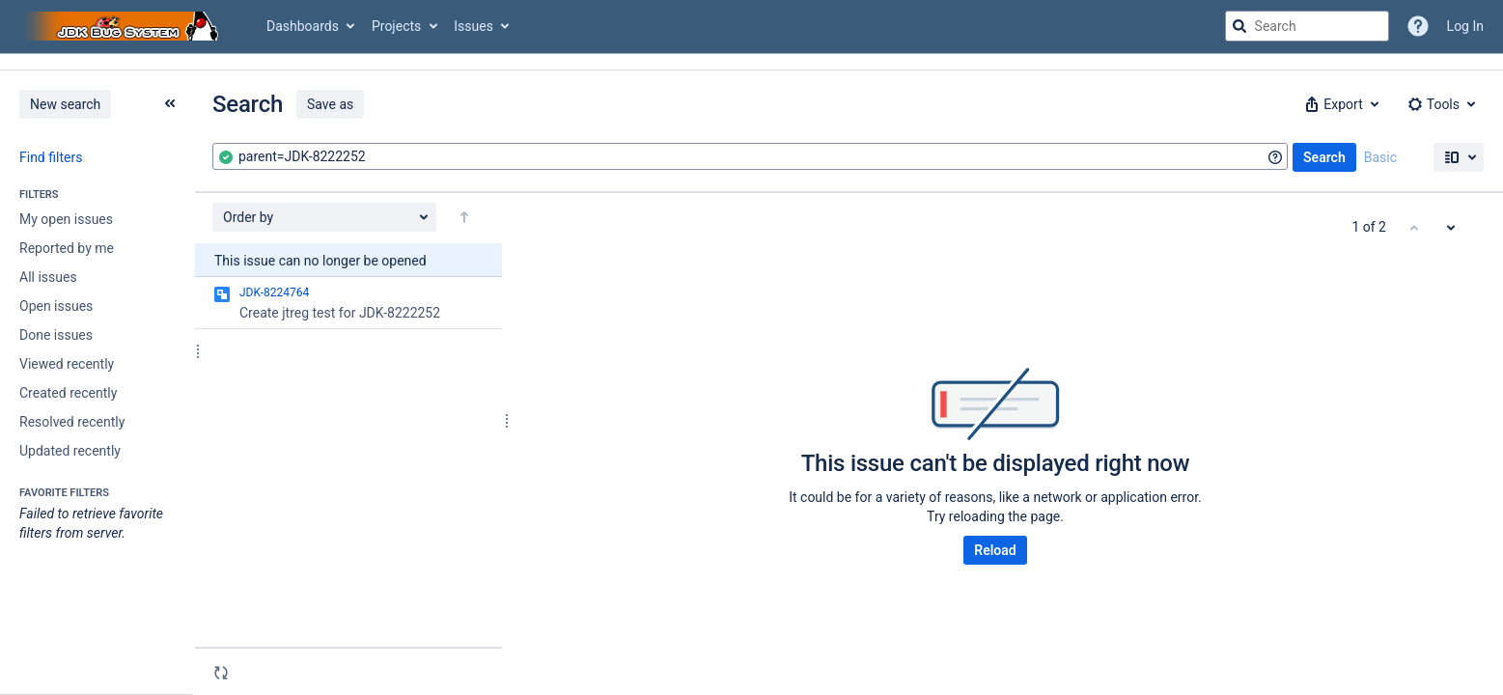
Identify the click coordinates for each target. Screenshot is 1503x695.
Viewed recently (66, 364)
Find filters (50, 157)
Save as (330, 104)
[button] (1340, 104)
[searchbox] (1307, 26)
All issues (48, 277)
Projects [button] (396, 26)
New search (65, 104)
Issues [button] (473, 26)
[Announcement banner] (751, 62)
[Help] (1418, 26)
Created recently (68, 393)
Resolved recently (72, 422)
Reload (995, 550)
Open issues (56, 306)
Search (1324, 157)
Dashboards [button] (302, 26)
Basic (1380, 157)
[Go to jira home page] (123, 26)
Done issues (56, 335)
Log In (1465, 26)
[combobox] (750, 156)
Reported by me (66, 248)
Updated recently (70, 451)
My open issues (66, 219)
